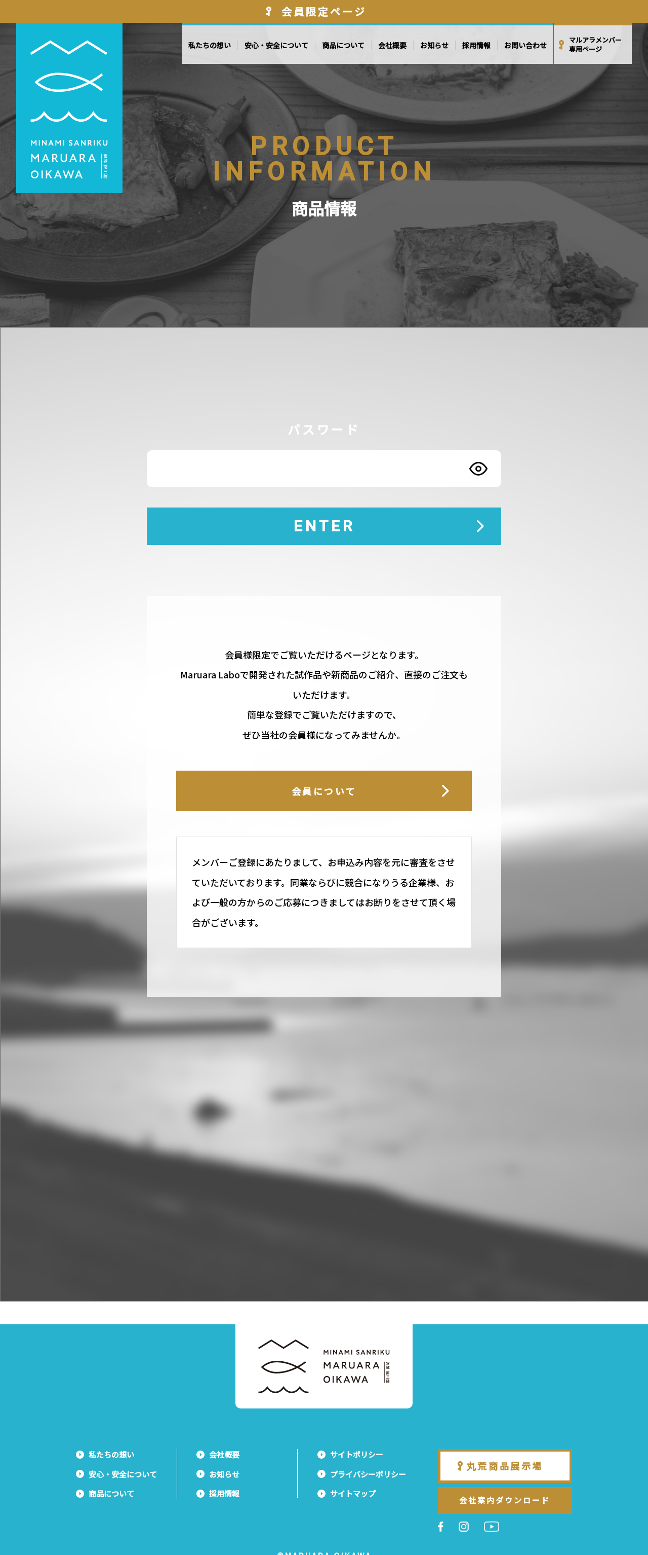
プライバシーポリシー (368, 1474)
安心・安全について (276, 45)
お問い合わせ (525, 45)
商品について (343, 45)
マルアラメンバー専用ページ (595, 44)
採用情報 (476, 45)
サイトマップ (353, 1493)
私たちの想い (209, 45)
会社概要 (392, 45)
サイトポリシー (356, 1454)
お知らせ (434, 45)
